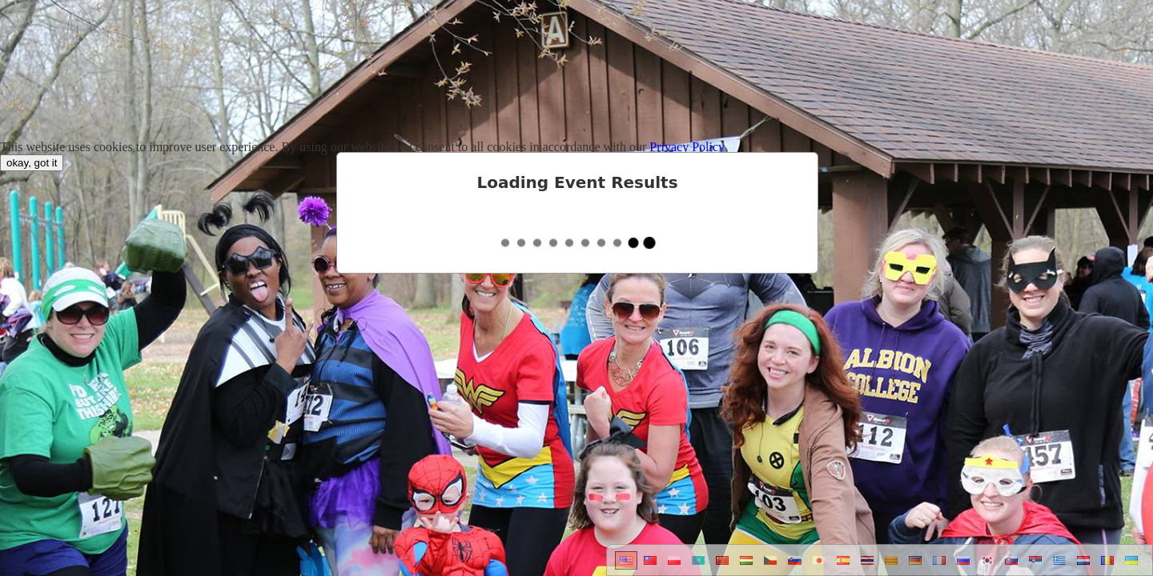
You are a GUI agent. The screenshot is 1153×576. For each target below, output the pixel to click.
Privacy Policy (687, 147)
